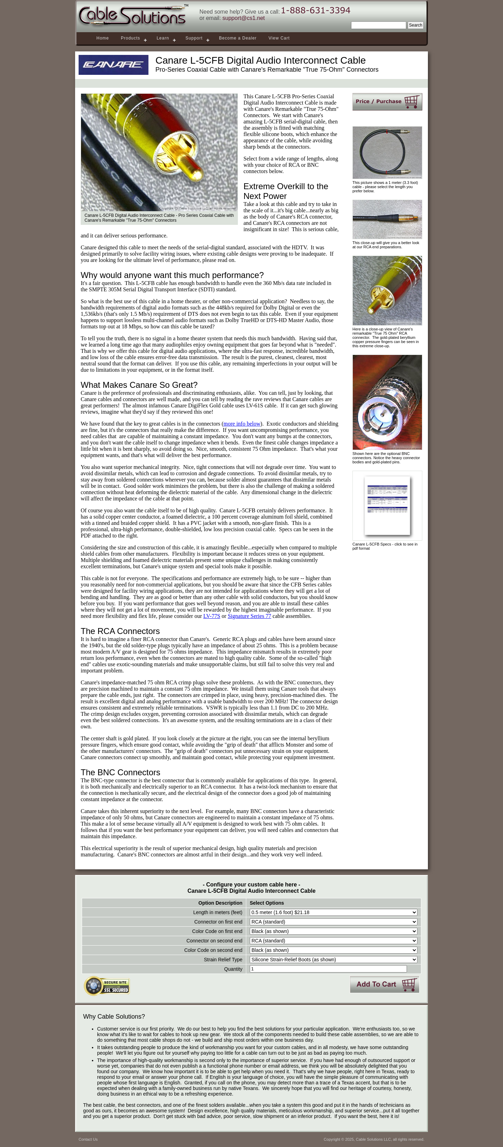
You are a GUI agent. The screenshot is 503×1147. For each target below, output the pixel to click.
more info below (242, 424)
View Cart (279, 38)
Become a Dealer (238, 38)
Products (130, 38)
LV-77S (211, 616)
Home (102, 38)
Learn (162, 38)
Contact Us (88, 1139)
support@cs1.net (244, 18)
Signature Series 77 (249, 616)
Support (194, 38)
